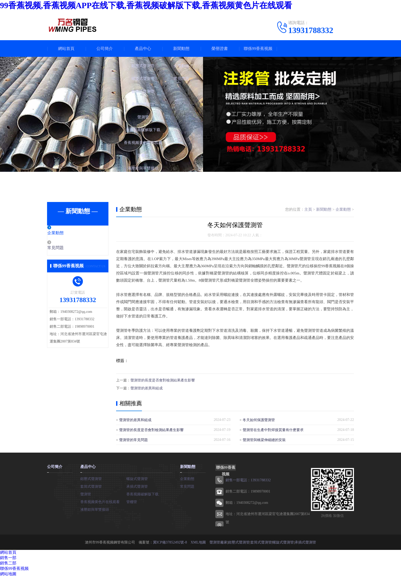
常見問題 (66, 248)
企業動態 (66, 233)
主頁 (308, 209)
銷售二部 (8, 562)
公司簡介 (104, 48)
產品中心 (143, 48)
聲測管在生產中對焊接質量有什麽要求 (273, 429)
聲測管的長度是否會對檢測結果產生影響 (162, 380)
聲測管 (85, 493)
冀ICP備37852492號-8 (170, 541)
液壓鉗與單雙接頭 (94, 508)
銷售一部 (8, 557)
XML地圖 (198, 541)
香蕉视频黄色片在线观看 (100, 501)
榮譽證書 (219, 48)
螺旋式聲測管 (137, 478)
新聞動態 (181, 48)
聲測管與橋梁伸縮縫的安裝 (264, 439)
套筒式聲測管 (91, 485)
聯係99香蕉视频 (258, 48)
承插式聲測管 (137, 485)
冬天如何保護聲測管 (259, 419)
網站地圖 (8, 573)
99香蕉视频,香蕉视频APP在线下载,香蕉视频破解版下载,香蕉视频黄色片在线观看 (146, 5)
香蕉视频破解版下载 (142, 493)
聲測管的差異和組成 (146, 388)
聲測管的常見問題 (133, 439)
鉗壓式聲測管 (91, 478)
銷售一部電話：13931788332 (248, 479)
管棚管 (131, 501)
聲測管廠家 (218, 541)
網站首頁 (66, 48)
